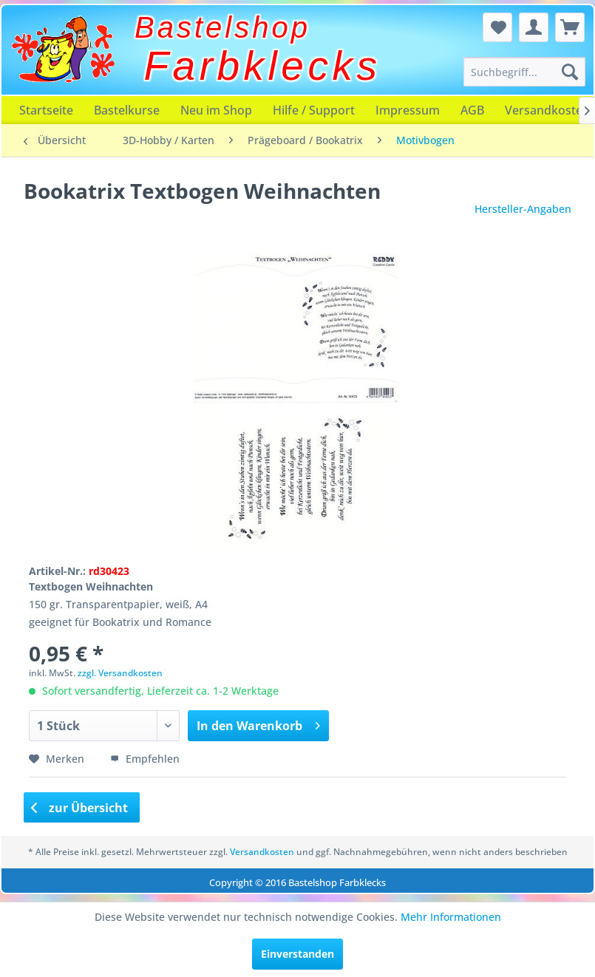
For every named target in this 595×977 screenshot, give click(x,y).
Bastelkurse (127, 110)
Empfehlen (145, 759)
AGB (472, 110)
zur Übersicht (80, 808)
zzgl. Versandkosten (120, 673)
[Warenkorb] (570, 27)
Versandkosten (262, 851)
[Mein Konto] (533, 27)
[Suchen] (569, 71)
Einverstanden (297, 954)
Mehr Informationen (451, 917)
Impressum (407, 110)
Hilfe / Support (314, 110)
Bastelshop (222, 27)
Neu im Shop (216, 110)
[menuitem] (524, 71)
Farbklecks (262, 66)
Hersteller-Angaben (523, 209)
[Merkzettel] (497, 27)
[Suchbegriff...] (524, 71)
